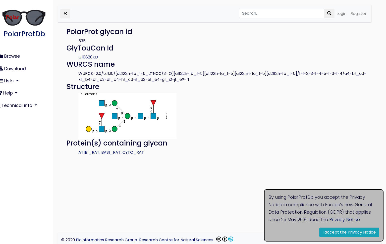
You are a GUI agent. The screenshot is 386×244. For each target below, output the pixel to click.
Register (358, 13)
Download (16, 67)
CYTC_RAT (143, 152)
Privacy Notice (344, 220)
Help (10, 91)
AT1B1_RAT (98, 152)
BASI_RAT (120, 152)
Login (341, 13)
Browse (13, 56)
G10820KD (98, 57)
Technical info (19, 102)
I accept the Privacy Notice (349, 232)
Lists (10, 79)
